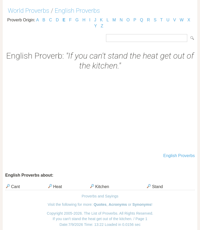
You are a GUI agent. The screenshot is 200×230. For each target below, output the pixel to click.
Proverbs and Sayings (100, 196)
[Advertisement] (100, 112)
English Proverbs (77, 10)
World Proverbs (28, 10)
